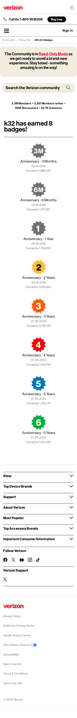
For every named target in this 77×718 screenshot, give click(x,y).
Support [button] (9, 497)
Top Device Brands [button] (17, 486)
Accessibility (11, 654)
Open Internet (12, 664)
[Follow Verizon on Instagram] (30, 560)
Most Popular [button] (13, 518)
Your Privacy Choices (20, 644)
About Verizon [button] (14, 507)
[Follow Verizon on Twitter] (13, 560)
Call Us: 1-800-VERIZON (26, 19)
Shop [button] (7, 476)
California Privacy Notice (18, 625)
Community (8, 40)
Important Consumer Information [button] (29, 539)
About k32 (25, 40)
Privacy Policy (12, 616)
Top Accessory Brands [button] (20, 528)
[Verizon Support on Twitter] (5, 579)
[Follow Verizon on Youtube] (22, 560)
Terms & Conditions (15, 673)
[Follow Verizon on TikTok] (38, 560)
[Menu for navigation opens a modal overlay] (71, 7)
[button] (6, 30)
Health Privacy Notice (17, 635)
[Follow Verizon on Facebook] (5, 560)
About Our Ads (12, 683)
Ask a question (56, 30)
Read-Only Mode (53, 54)
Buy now (57, 19)
